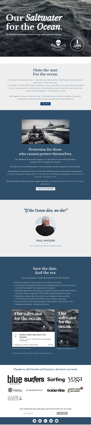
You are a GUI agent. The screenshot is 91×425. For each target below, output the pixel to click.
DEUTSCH (81, 11)
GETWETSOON (21, 299)
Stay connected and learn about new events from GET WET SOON (45, 409)
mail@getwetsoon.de (41, 304)
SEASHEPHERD (37, 299)
